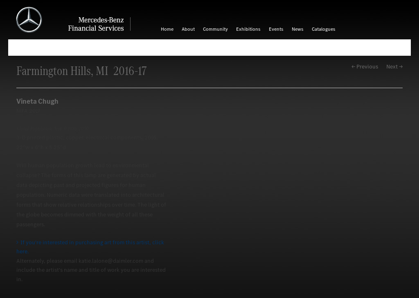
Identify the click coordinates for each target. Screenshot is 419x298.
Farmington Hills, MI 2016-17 (81, 71)
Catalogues (324, 29)
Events (276, 29)
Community (215, 29)
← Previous (364, 67)
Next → (394, 67)
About (188, 29)
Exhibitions (248, 29)
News (298, 29)
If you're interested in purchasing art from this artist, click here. (90, 247)
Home (167, 29)
